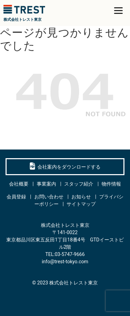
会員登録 (16, 196)
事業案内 (46, 184)
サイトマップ (81, 204)
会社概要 (18, 184)
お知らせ (81, 196)
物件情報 (111, 184)
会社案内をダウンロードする (65, 166)
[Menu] (118, 10)
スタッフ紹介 (78, 184)
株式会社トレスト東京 (73, 282)
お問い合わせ (48, 196)
